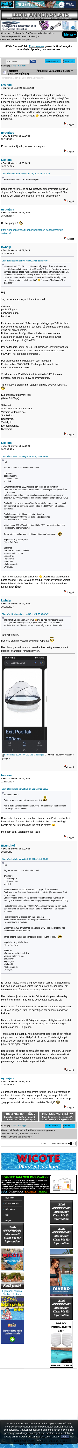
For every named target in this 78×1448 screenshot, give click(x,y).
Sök (7, 1215)
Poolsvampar (36, 46)
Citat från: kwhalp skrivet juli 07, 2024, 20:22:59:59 (25, 789)
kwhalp (6, 247)
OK (65, 1436)
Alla (14, 65)
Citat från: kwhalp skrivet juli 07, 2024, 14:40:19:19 (25, 457)
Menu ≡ (70, 34)
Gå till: (43, 1144)
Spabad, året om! (12, 1294)
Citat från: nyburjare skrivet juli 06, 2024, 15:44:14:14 (26, 174)
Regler (8, 1221)
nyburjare (7, 132)
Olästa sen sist (12, 1203)
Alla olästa (10, 1209)
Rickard (32, 36)
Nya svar (9, 1198)
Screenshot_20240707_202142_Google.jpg (23, 755)
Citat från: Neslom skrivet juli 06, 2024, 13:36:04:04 (25, 261)
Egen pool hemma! (12, 1291)
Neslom (6, 84)
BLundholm (9, 845)
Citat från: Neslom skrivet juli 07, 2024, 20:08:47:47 (25, 614)
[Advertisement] (61, 1380)
